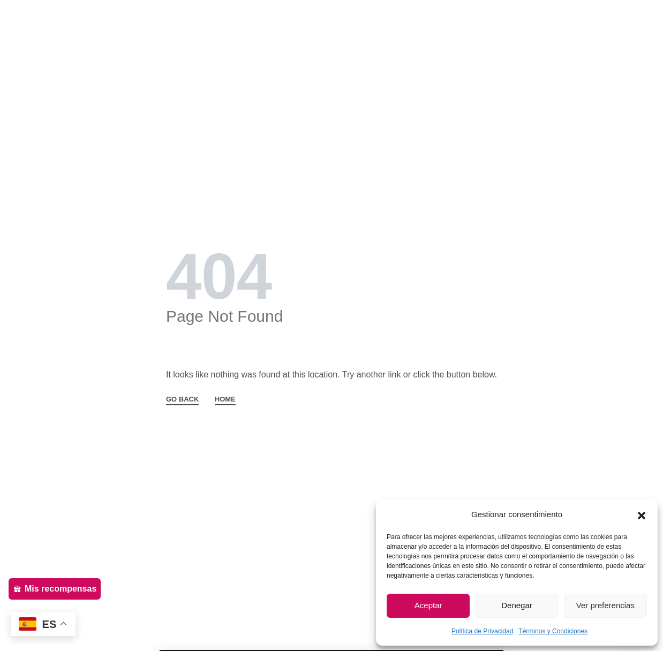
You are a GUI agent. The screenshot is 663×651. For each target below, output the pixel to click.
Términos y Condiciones (552, 631)
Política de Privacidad (482, 631)
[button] (641, 514)
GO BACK (182, 399)
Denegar (516, 605)
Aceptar (428, 605)
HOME (225, 399)
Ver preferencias (605, 605)
